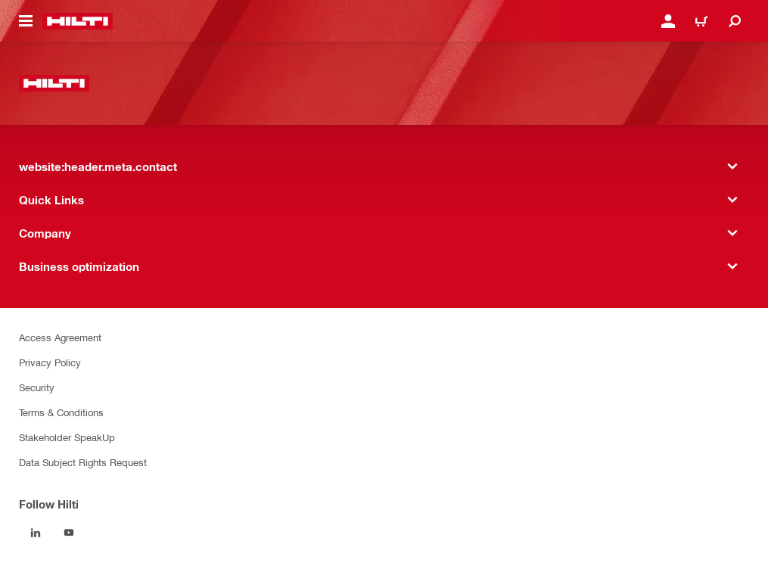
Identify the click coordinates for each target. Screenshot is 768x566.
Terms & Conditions (61, 412)
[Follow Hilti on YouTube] (69, 532)
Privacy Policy (50, 362)
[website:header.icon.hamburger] (25, 21)
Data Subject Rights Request (83, 462)
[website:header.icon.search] (734, 21)
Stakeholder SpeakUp (67, 437)
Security (36, 387)
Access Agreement (60, 337)
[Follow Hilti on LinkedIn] (35, 532)
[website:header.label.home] (77, 21)
